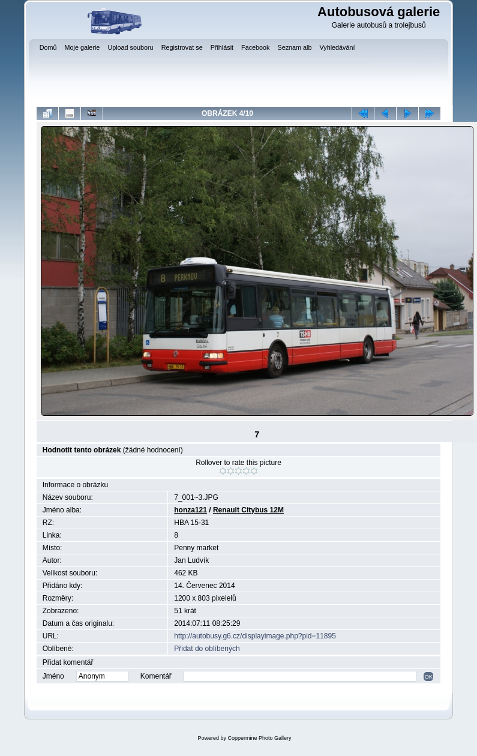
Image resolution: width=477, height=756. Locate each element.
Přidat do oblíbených (206, 648)
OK (428, 676)
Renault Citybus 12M (248, 510)
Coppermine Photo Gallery (259, 738)
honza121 (190, 510)
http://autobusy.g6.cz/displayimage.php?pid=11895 (255, 636)
